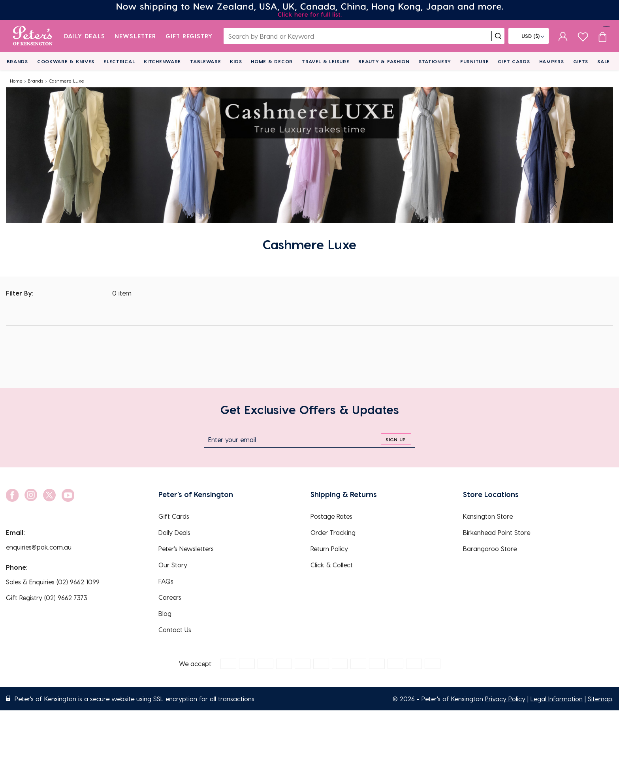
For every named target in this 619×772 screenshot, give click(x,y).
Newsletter (135, 36)
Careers (169, 597)
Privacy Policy (505, 698)
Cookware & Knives (65, 61)
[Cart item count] (602, 36)
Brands (17, 61)
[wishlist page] (583, 35)
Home (16, 80)
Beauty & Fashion (384, 61)
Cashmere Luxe (66, 80)
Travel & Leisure (326, 61)
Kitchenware (162, 61)
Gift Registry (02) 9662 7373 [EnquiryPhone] (46, 597)
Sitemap (600, 698)
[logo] (32, 36)
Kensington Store (488, 516)
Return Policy (329, 548)
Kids (236, 61)
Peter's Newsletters (186, 548)
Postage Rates (331, 516)
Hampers (551, 61)
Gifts (581, 61)
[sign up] (396, 438)
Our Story (172, 565)
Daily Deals (84, 36)
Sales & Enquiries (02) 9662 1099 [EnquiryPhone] (53, 582)
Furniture (474, 61)
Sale (603, 61)
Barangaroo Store (490, 548)
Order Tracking (333, 532)
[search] (498, 36)
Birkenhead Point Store (496, 532)
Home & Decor (272, 61)
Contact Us (174, 629)
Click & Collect (331, 565)
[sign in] (563, 35)
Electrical (119, 61)
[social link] (12, 495)
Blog (164, 613)
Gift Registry (189, 36)
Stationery (435, 61)
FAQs (165, 581)
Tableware (205, 61)
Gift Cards (514, 61)
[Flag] (528, 36)
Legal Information (557, 698)
